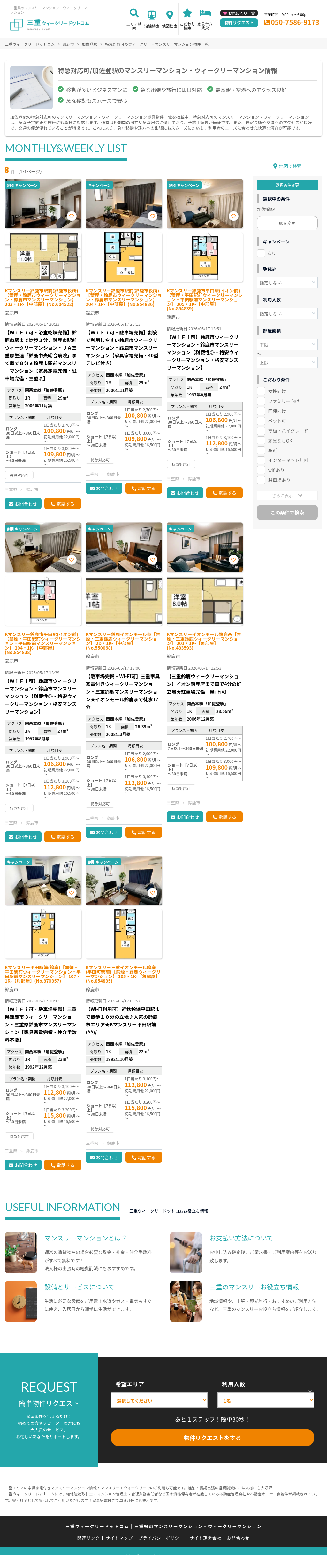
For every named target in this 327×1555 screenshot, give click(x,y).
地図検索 (169, 25)
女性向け (277, 391)
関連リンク (88, 1538)
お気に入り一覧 (241, 13)
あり (271, 253)
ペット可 (277, 421)
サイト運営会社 (205, 1538)
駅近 (272, 450)
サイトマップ (119, 1538)
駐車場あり (279, 480)
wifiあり (276, 470)
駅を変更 (287, 223)
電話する (65, 503)
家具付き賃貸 (205, 25)
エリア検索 (134, 25)
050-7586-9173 (295, 22)
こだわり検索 (187, 25)
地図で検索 (290, 166)
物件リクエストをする (212, 1437)
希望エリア (129, 1384)
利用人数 (233, 1384)
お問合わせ (26, 503)
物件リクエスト (239, 23)
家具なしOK (280, 440)
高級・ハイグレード (288, 430)
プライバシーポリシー (161, 1538)
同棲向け (277, 411)
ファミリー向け (284, 401)
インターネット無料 (288, 460)
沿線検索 (151, 25)
